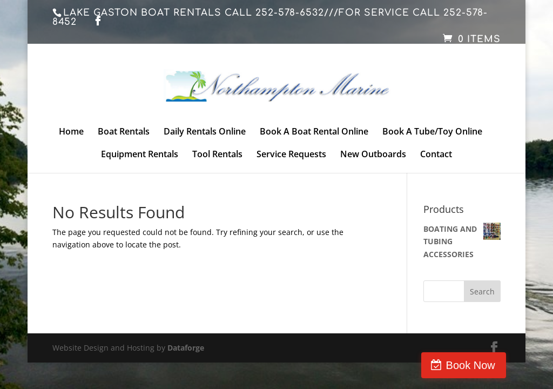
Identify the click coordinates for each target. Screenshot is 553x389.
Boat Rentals (124, 132)
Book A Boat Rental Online (314, 132)
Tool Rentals (217, 155)
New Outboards (373, 155)
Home (71, 132)
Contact (436, 155)
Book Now (506, 365)
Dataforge (185, 348)
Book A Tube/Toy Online (432, 132)
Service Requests (291, 155)
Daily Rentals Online (205, 132)
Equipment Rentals (139, 155)
